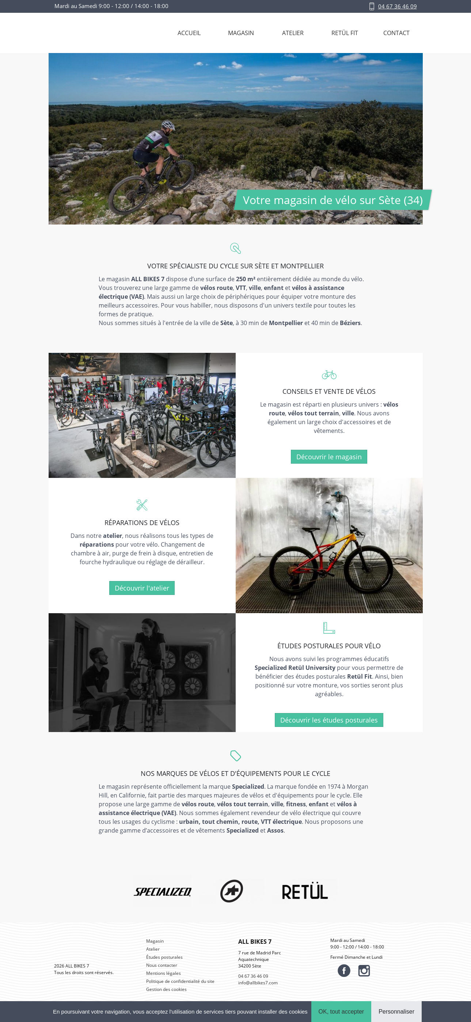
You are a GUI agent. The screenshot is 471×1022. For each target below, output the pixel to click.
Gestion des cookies (166, 989)
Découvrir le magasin (329, 456)
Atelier (153, 949)
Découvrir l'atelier (142, 588)
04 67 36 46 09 (397, 6)
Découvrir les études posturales (329, 720)
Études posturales (164, 957)
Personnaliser (396, 1011)
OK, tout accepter (341, 1011)
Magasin (155, 941)
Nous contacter (161, 965)
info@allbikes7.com (258, 983)
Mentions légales (163, 973)
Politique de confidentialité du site (180, 981)
